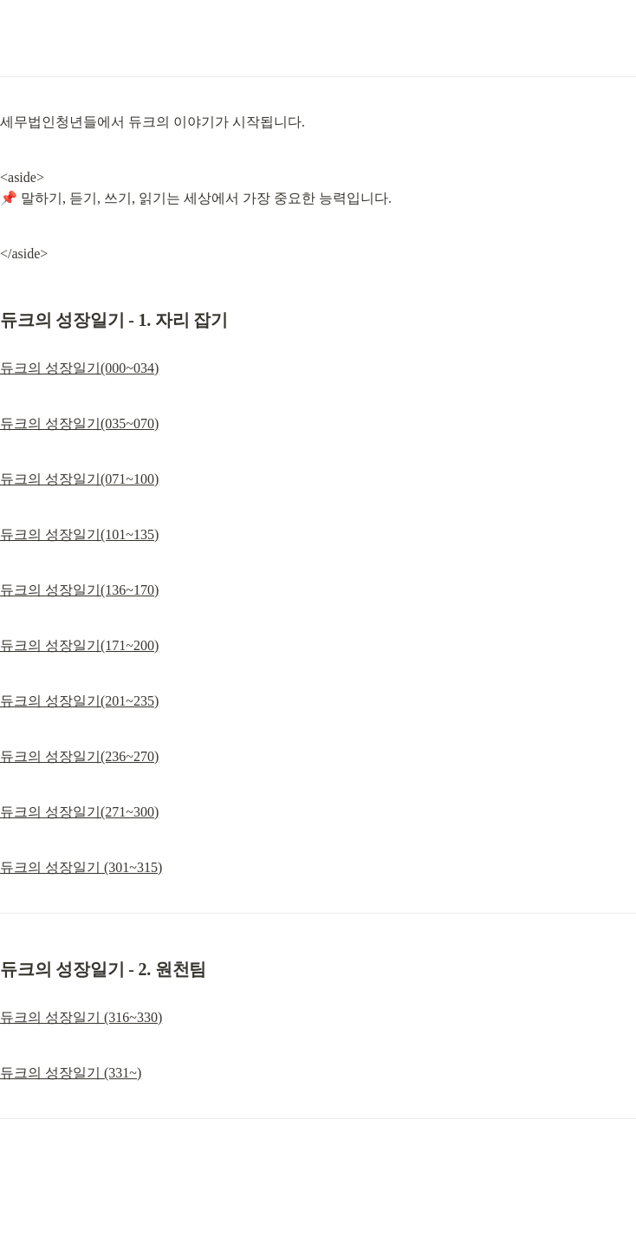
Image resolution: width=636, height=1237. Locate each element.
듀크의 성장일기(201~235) (79, 700)
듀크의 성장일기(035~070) (79, 423)
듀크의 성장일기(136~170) (79, 590)
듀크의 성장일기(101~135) (79, 534)
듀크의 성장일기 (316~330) (81, 1017)
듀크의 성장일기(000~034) (79, 368)
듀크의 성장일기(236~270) (79, 756)
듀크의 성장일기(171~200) (79, 645)
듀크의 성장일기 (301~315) (81, 867)
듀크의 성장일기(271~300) (79, 811)
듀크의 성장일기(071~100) (79, 479)
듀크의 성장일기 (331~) (70, 1072)
